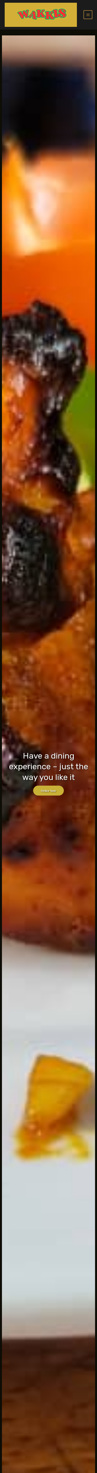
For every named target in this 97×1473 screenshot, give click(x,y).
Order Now (48, 791)
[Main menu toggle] (88, 14)
